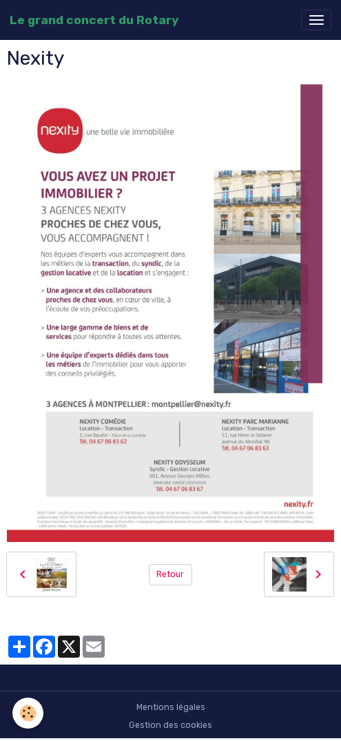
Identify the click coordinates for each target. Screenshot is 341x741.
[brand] (94, 20)
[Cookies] (27, 713)
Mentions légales (170, 707)
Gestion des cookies (170, 725)
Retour (170, 574)
